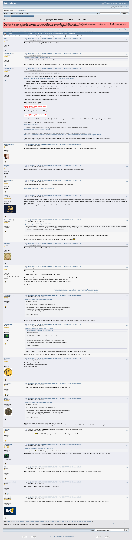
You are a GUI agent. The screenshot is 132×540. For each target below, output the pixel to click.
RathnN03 (7, 429)
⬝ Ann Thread (69, 292)
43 (74, 31)
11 (20, 31)
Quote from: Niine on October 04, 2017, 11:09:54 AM (37, 57)
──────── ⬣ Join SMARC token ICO (88, 292)
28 (49, 31)
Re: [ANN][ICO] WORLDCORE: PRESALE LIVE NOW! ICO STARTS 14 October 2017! (54, 38)
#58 (127, 467)
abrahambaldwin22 (10, 482)
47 (80, 31)
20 (35, 31)
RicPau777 (7, 383)
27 (47, 31)
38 (65, 31)
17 (30, 31)
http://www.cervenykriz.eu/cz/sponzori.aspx (37, 129)
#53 (127, 359)
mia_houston (8, 497)
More (31, 16)
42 (72, 31)
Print (126, 30)
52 (89, 31)
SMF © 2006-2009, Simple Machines (72, 536)
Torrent (27, 13)
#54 (127, 384)
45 (77, 31)
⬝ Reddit (75, 292)
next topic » (124, 29)
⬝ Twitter (62, 292)
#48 (127, 220)
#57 (127, 445)
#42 (127, 54)
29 (50, 31)
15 (27, 31)
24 (42, 31)
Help (12, 16)
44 (75, 31)
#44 (127, 145)
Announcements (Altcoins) (37, 20)
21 (37, 31)
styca (5, 398)
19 (33, 31)
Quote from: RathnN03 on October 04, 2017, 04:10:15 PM (39, 448)
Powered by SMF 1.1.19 (56, 536)
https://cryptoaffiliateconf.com (33, 140)
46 (79, 31)
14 (25, 31)
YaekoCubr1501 (9, 144)
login (19, 10)
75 (93, 31)
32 (55, 31)
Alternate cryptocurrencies (20, 20)
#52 (127, 325)
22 (38, 31)
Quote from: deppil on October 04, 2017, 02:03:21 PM (38, 224)
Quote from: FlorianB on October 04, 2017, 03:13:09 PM (38, 299)
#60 (127, 498)
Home (7, 16)
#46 (127, 181)
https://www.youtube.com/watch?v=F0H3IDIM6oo (39, 188)
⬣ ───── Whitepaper (92, 290)
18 (32, 31)
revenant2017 (8, 324)
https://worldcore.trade (31, 124)
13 (23, 31)
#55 (127, 399)
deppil (6, 195)
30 (52, 31)
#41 (127, 39)
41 (70, 31)
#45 (127, 166)
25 (43, 31)
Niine (5, 38)
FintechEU (7, 53)
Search (17, 16)
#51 (127, 296)
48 (82, 31)
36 (62, 31)
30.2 (23, 13)
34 (59, 31)
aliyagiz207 (7, 358)
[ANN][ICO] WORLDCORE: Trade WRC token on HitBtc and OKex (67, 20)
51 (87, 31)
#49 (127, 244)
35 (60, 31)
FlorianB (6, 266)
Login (21, 16)
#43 (127, 69)
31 (53, 31)
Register (26, 16)
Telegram (57, 292)
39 (67, 31)
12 (22, 31)
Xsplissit (6, 165)
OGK (5, 467)
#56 (127, 430)
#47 (127, 196)
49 (84, 31)
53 (90, 31)
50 (85, 31)
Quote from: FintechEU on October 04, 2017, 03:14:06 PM (39, 328)
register (24, 10)
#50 (127, 267)
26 (45, 31)
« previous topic (116, 29)
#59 (127, 482)
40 (69, 31)
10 (18, 31)
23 (40, 31)
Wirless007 (7, 243)
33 (57, 31)
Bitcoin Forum (7, 20)
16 (28, 31)
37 (64, 31)
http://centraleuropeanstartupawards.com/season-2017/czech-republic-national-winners (50, 78)
